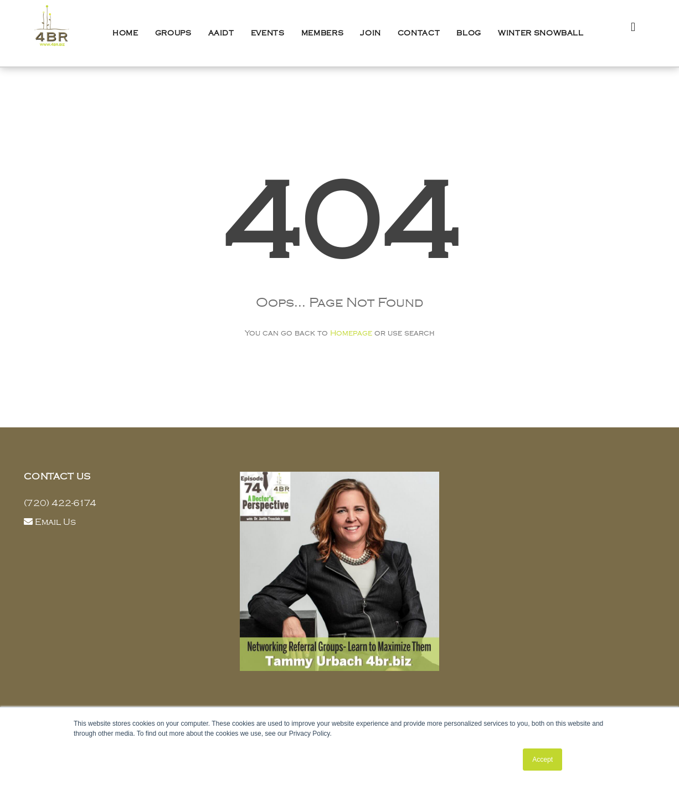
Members (322, 33)
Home (125, 33)
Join (370, 33)
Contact (419, 33)
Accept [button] (542, 759)
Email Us (55, 522)
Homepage (351, 333)
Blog (468, 33)
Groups (173, 33)
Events (268, 33)
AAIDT (221, 33)
